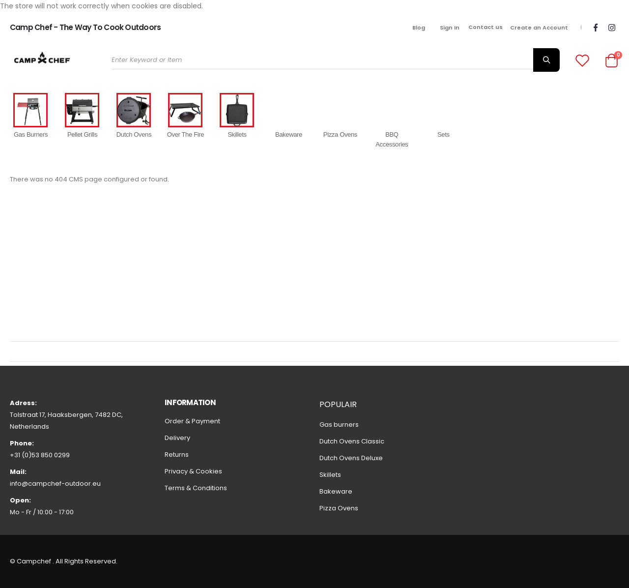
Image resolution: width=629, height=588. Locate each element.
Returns (177, 454)
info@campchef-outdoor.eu (55, 483)
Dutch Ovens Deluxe (351, 458)
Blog (418, 27)
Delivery (177, 437)
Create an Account (539, 27)
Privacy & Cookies (193, 471)
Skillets (330, 474)
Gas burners (339, 424)
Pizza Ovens (338, 508)
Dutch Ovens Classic (351, 441)
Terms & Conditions (196, 488)
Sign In (449, 27)
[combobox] (335, 60)
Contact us (485, 27)
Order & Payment (192, 421)
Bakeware (335, 491)
